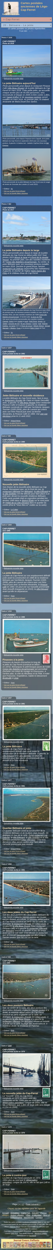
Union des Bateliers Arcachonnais (21, 262)
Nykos (11, 321)
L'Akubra (12, 328)
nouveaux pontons (33, 97)
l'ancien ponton (29, 917)
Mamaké (6, 328)
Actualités (14, 1213)
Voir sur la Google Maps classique (16, 193)
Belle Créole (34, 328)
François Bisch (15, 1227)
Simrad (47, 326)
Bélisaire (28, 491)
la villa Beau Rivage (21, 926)
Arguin (40, 321)
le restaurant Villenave (37, 928)
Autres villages (17, 1215)
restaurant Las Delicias (13, 269)
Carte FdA (25, 1213)
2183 (10, 1046)
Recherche (29, 1217)
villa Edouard (42, 589)
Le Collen (14, 510)
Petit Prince (33, 321)
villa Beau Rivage (27, 403)
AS (12, 942)
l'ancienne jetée (23, 935)
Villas (28, 1215)
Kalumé (44, 323)
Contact (39, 1217)
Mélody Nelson (38, 326)
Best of (46, 1215)
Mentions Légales (41, 1233)
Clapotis (5, 321)
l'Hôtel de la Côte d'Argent (17, 503)
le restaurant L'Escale (21, 924)
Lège (16, 678)
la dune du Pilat (36, 317)
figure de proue (26, 326)
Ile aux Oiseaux (25, 323)
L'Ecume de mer (14, 323)
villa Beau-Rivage (16, 88)
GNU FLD (14, 1233)
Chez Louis (40, 924)
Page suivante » (33, 1204)
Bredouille (7, 678)
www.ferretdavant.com (40, 1231)
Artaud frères (15, 421)
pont (26, 321)
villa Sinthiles (25, 756)
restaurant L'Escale (13, 400)
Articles (35, 1213)
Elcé (12, 1031)
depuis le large (21, 257)
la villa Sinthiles (9, 494)
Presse (43, 1213)
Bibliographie (16, 1217)
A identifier (37, 1215)
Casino (34, 323)
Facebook (32, 1236)
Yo (12, 189)
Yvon (13, 596)
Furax (19, 328)
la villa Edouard (41, 491)
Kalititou (5, 326)
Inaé (39, 323)
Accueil (5, 1213)
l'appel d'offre (12, 97)
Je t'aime (12, 326)
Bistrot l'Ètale (28, 500)
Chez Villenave (28, 840)
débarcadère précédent (13, 1103)
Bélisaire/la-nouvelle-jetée (13, 79)
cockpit (20, 321)
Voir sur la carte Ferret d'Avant (14, 191)
